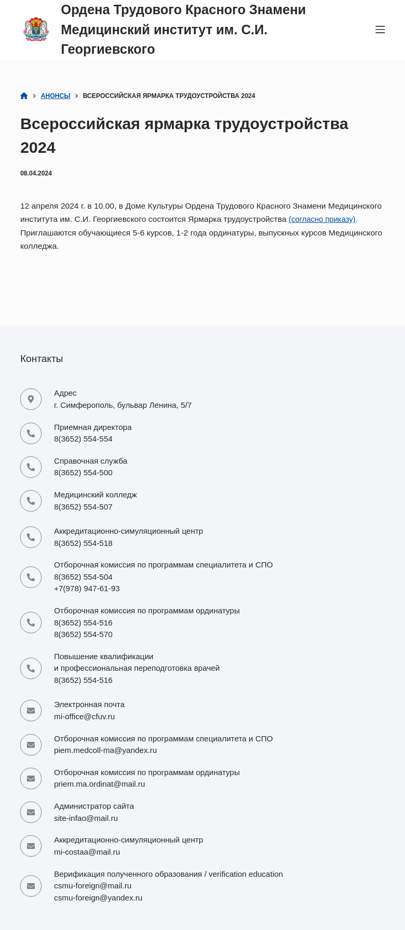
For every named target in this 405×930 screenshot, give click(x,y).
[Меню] (380, 29)
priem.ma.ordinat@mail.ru (99, 776)
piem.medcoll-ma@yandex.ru (105, 740)
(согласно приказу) (323, 218)
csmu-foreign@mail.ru (92, 885)
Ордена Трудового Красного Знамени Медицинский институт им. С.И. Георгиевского (183, 29)
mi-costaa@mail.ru (87, 849)
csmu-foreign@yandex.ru (98, 897)
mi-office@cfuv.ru (84, 703)
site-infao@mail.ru (86, 812)
